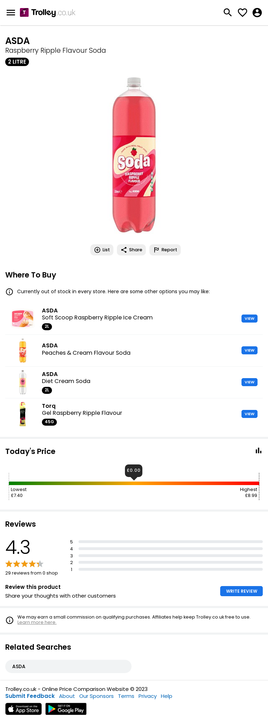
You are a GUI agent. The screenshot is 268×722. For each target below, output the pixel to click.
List (102, 249)
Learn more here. (37, 622)
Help (166, 696)
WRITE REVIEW (241, 591)
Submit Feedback (30, 696)
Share (131, 249)
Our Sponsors (96, 696)
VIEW (249, 318)
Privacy (148, 696)
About (67, 696)
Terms (126, 696)
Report (165, 249)
